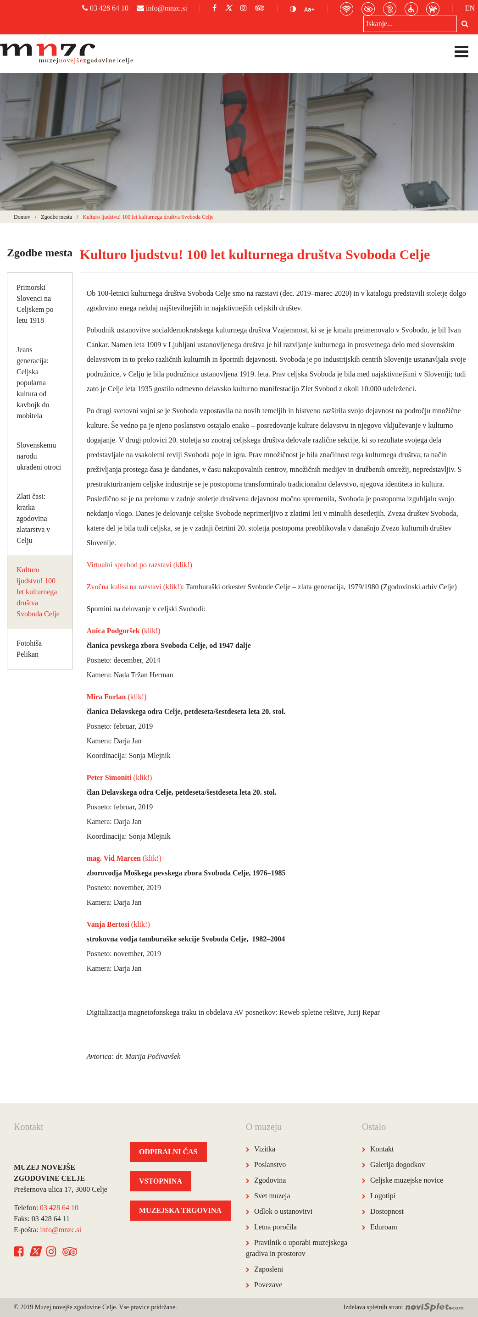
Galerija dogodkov (397, 1164)
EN (470, 8)
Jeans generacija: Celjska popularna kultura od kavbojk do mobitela (33, 383)
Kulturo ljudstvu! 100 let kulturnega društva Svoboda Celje (38, 592)
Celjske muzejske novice (406, 1180)
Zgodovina (270, 1180)
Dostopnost (387, 1211)
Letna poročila (275, 1227)
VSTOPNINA (160, 1181)
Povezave (268, 1285)
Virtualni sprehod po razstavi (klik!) (139, 565)
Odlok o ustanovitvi (283, 1211)
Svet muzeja (272, 1196)
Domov (22, 217)
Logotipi (382, 1196)
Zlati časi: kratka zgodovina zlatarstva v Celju (33, 518)
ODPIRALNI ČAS (168, 1152)
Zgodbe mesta (56, 217)
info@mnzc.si (162, 8)
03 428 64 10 (105, 8)
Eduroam (383, 1227)
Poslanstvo (270, 1164)
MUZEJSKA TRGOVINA (180, 1210)
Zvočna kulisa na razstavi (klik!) (134, 587)
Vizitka (264, 1149)
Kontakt (382, 1149)
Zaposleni (268, 1269)
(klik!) (124, 631)
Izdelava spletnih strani (404, 1307)
